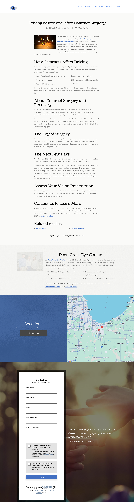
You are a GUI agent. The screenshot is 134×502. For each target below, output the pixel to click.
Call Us (88, 6)
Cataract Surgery (77, 228)
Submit (41, 477)
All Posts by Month (67, 235)
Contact (109, 6)
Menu (120, 6)
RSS (83, 235)
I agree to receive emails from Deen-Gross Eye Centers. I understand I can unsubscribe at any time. (43, 466)
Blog (80, 6)
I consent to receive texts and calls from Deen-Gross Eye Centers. (43, 451)
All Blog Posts (41, 228)
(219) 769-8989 (71, 286)
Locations (99, 6)
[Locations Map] (100, 328)
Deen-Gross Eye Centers (57, 260)
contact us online (46, 216)
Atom (78, 235)
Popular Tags (54, 235)
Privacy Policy (48, 454)
